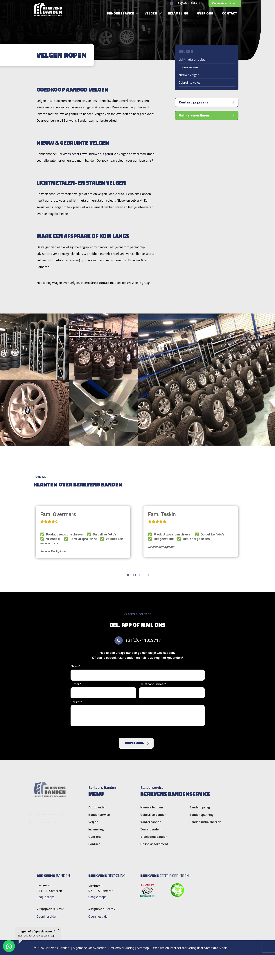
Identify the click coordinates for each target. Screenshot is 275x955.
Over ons (205, 13)
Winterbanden (150, 821)
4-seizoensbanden (153, 836)
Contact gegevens (194, 102)
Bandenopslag (199, 807)
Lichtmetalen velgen (193, 59)
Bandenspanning (201, 814)
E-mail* (76, 683)
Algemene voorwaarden (89, 947)
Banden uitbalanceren (205, 821)
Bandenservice (120, 13)
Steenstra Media (215, 947)
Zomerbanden (150, 829)
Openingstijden (47, 916)
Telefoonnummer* (153, 683)
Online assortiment (225, 3)
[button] (128, 575)
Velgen (151, 13)
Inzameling (178, 13)
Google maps (46, 896)
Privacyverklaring (122, 947)
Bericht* (76, 701)
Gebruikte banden (153, 814)
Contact (229, 13)
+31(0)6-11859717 (143, 640)
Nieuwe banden (151, 807)
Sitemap (143, 947)
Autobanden (97, 807)
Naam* (75, 666)
